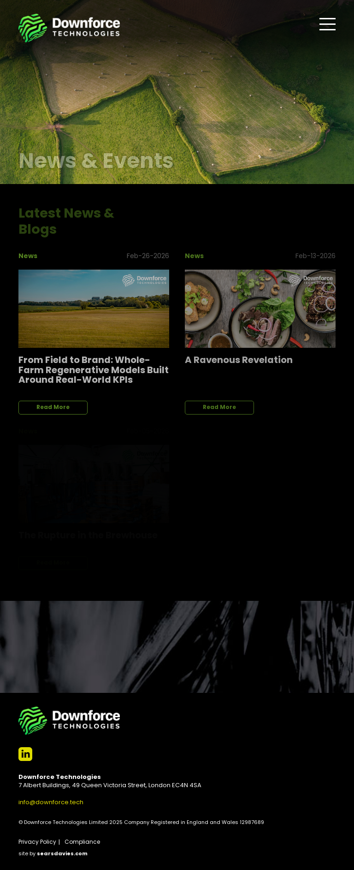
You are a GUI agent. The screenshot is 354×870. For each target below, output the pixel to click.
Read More (53, 407)
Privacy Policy (37, 842)
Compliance (82, 842)
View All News (301, 209)
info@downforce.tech (50, 802)
